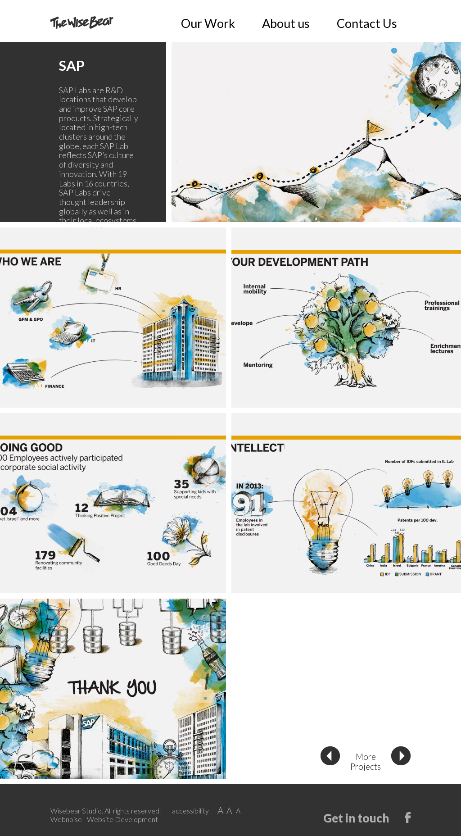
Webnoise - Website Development (104, 819)
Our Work (324, 23)
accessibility (190, 811)
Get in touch (356, 817)
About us (357, 23)
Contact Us (391, 23)
